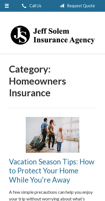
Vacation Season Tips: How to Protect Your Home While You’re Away (51, 170)
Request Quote (76, 6)
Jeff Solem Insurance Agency (53, 35)
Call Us (30, 6)
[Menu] (7, 6)
